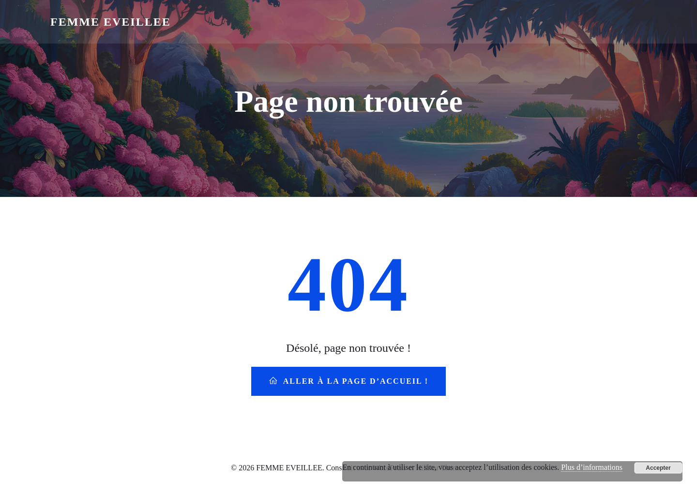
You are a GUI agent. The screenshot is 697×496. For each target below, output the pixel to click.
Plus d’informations (591, 467)
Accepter (658, 468)
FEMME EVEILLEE (110, 21)
